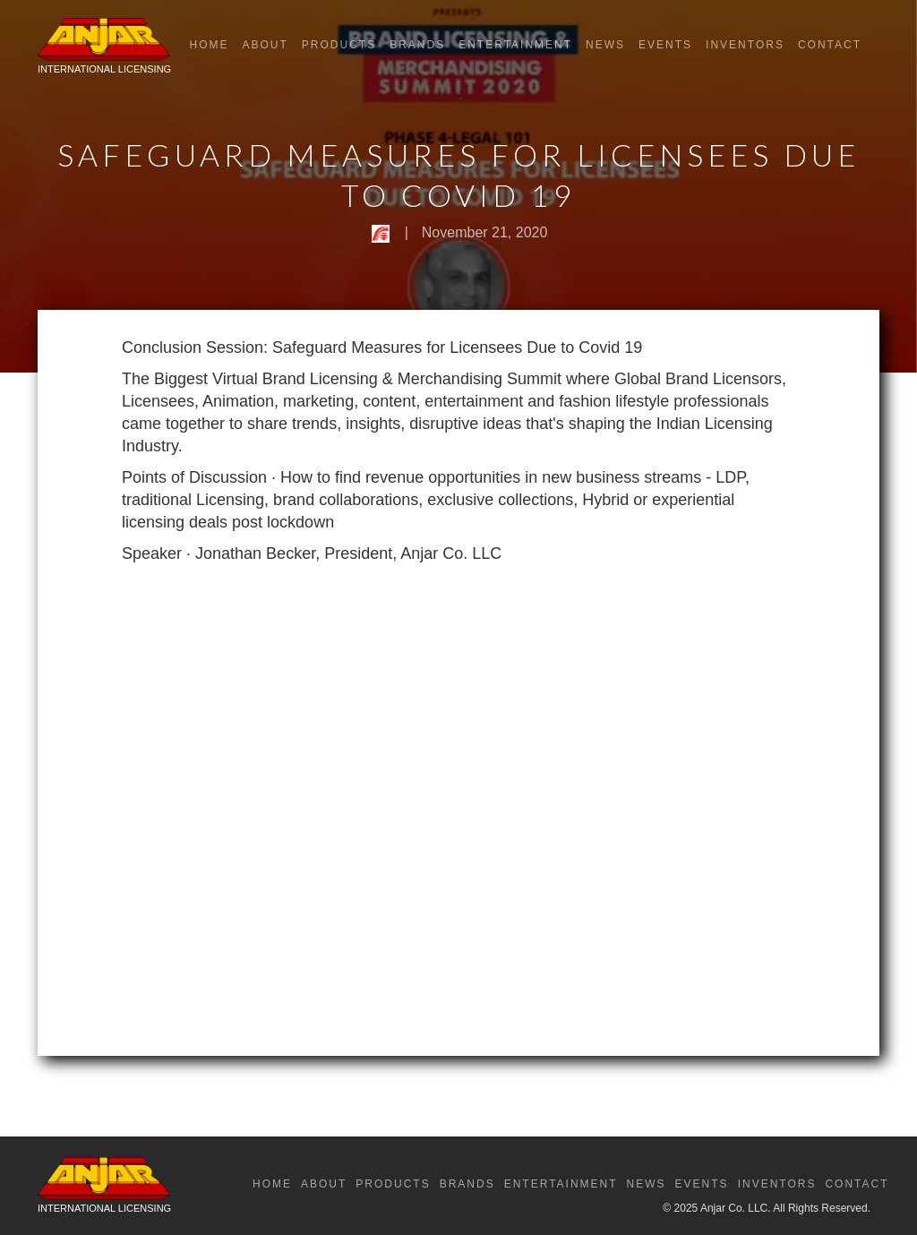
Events (665, 45)
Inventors (745, 45)
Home (208, 45)
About (264, 45)
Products (339, 45)
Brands (417, 45)
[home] (104, 50)
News (605, 45)
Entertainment (515, 45)
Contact (829, 45)
